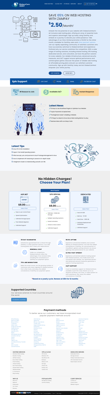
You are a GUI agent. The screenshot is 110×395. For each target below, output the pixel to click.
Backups (44, 360)
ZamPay (81, 345)
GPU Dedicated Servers (76, 360)
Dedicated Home (75, 354)
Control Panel (74, 382)
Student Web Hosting (18, 367)
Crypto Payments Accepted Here (61, 112)
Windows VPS (45, 356)
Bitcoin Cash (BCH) (39, 322)
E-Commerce (16, 371)
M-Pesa (36, 331)
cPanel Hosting (16, 363)
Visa (12, 343)
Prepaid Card (59, 337)
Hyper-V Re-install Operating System (24, 152)
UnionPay (36, 342)
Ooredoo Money (15, 336)
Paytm (13, 337)
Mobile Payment (83, 333)
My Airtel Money (38, 334)
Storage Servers (75, 356)
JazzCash (58, 329)
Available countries (19, 300)
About (80, 4)
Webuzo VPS (45, 361)
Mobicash (36, 333)
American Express (83, 319)
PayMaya (58, 336)
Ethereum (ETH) (38, 328)
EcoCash (58, 326)
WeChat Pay (59, 343)
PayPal (80, 336)
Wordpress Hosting (46, 380)
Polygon (36, 337)
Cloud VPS (59, 4)
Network (15, 382)
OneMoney (59, 334)
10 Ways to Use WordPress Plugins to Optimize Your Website (68, 108)
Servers (74, 4)
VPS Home (44, 354)
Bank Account (60, 320)
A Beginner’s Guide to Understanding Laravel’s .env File (29, 162)
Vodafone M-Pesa (39, 343)
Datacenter (16, 384)
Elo (79, 326)
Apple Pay (36, 320)
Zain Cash (59, 345)
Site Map (59, 393)
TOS (41, 393)
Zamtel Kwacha (15, 346)
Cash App (81, 322)
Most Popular (55, 190)
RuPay (13, 339)
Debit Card (14, 325)
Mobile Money (60, 333)
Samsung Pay (37, 339)
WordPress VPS (45, 358)
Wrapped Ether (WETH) (40, 345)
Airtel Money (37, 319)
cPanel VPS (44, 365)
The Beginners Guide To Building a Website (63, 115)
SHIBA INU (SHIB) (60, 339)
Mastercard (82, 331)
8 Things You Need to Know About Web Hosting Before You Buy (69, 118)
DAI (79, 323)
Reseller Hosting (17, 356)
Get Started (89, 4)
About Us (15, 380)
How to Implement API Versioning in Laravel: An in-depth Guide (31, 159)
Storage (67, 4)
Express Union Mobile (62, 328)
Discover (81, 325)
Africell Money (15, 319)
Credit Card (37, 323)
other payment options (86, 42)
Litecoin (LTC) (14, 331)
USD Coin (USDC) (60, 342)
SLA (54, 393)
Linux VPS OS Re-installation (21, 149)
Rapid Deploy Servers (76, 361)
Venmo (81, 342)
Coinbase (14, 323)
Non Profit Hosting (17, 365)
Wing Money (82, 343)
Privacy (36, 393)
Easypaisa (36, 326)
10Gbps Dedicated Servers (77, 358)
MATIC (12, 333)
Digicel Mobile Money (39, 325)
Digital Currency (60, 325)
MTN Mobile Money (16, 334)
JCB (80, 329)
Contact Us (73, 380)
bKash (58, 322)
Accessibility (47, 393)
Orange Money (38, 336)
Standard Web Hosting (18, 354)
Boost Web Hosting (17, 360)
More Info (69, 73)
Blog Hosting (16, 373)
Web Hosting (49, 4)
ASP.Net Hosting (16, 358)
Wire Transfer (14, 345)
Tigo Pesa (81, 340)
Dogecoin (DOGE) (16, 326)
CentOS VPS (45, 369)
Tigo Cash (59, 340)
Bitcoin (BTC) (14, 322)
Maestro (58, 331)
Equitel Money (15, 328)
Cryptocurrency (60, 323)
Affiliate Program (75, 384)
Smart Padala (82, 339)
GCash (80, 328)
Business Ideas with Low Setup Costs (61, 121)
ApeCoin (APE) (15, 320)
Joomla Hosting (46, 382)
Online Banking (83, 334)
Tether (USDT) (37, 340)
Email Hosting (16, 361)
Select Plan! (24, 208)
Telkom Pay (14, 340)
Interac (36, 329)
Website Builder (17, 369)
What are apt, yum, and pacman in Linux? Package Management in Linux (35, 155)
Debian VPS (45, 367)
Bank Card (81, 320)
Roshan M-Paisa (83, 337)
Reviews (15, 388)
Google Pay (14, 329)
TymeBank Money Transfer (18, 342)
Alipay (57, 319)
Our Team (15, 386)
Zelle (35, 346)
